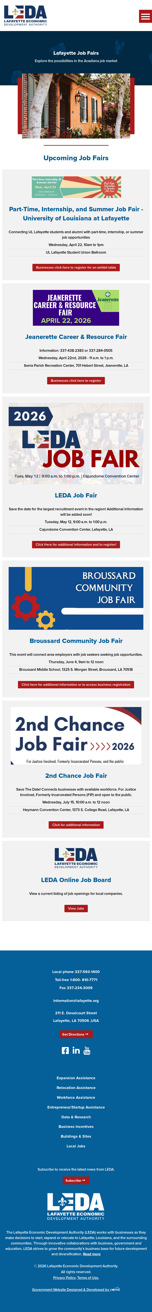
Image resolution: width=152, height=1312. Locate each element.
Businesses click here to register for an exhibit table (76, 267)
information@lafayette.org (76, 1000)
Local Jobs (76, 1146)
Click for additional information (76, 824)
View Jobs (76, 908)
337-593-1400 (87, 972)
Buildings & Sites (76, 1136)
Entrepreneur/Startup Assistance (76, 1107)
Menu (145, 16)
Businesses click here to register (76, 380)
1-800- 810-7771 (83, 980)
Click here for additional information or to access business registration (76, 684)
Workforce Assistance (76, 1097)
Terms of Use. (88, 1277)
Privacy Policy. (64, 1277)
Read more (92, 1254)
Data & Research (76, 1117)
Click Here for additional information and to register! (76, 544)
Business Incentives (76, 1126)
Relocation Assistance (76, 1088)
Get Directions (75, 1034)
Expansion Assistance (76, 1078)
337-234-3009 (80, 988)
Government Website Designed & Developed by (76, 1289)
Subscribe (75, 1180)
